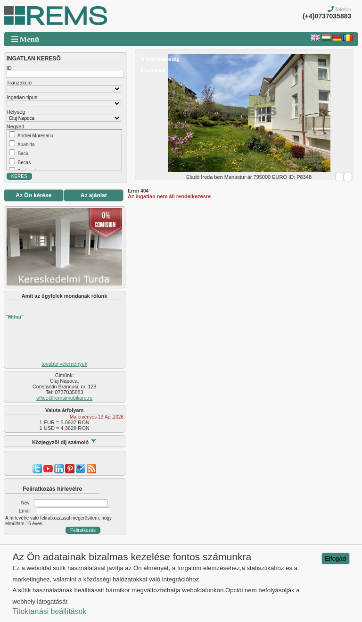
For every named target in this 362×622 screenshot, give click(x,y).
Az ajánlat (94, 195)
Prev (339, 177)
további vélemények (64, 364)
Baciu (23, 153)
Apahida (26, 144)
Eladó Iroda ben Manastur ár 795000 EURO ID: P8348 (249, 177)
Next (348, 177)
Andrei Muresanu (35, 135)
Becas (24, 162)
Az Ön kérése (33, 195)
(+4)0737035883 (327, 16)
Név (25, 502)
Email (25, 510)
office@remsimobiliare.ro (64, 398)
